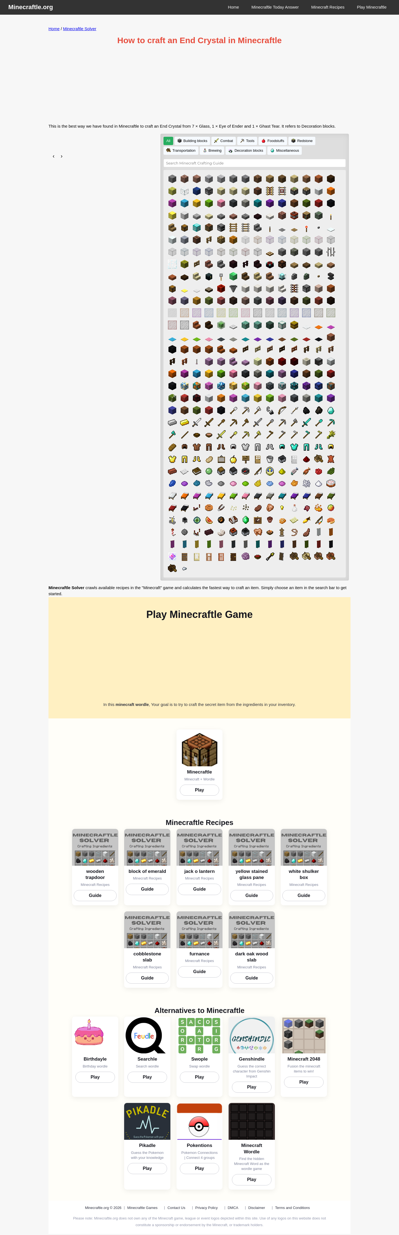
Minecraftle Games (142, 1203)
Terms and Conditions (292, 1203)
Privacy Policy (206, 1203)
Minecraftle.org (30, 7)
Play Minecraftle (372, 7)
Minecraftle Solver (79, 28)
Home (233, 7)
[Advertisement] (199, 84)
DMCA (233, 1203)
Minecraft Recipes (327, 7)
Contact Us (176, 1203)
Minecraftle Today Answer (275, 7)
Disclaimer (256, 1203)
